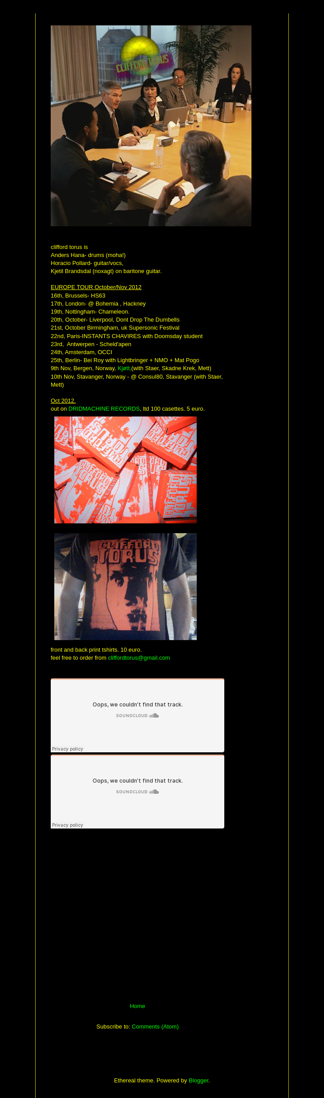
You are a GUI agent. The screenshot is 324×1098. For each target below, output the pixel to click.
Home (138, 1006)
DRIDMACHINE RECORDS (104, 408)
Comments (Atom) (155, 1026)
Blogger (198, 1080)
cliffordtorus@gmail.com (139, 657)
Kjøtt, (124, 368)
